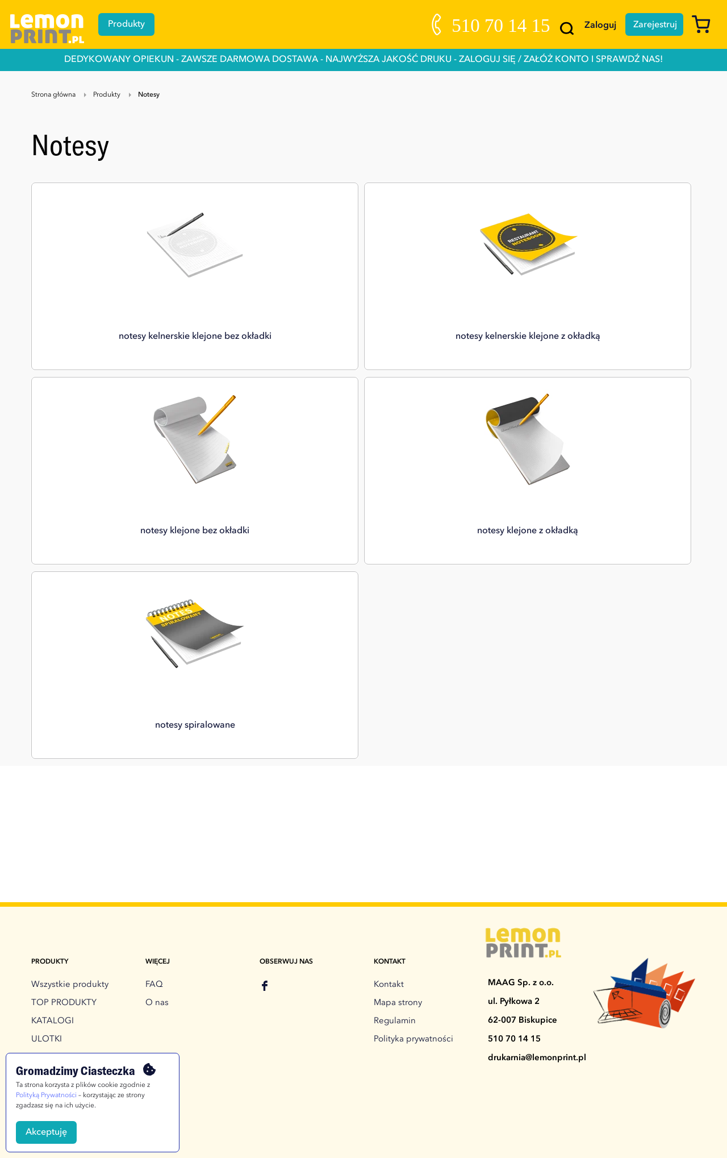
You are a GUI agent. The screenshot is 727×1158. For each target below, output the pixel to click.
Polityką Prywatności (46, 1095)
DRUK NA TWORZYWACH (83, 1027)
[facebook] (265, 793)
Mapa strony (398, 808)
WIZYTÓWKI (56, 881)
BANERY (48, 863)
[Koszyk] (705, 29)
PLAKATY (49, 899)
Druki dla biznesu (66, 1045)
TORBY (45, 990)
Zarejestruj (652, 24)
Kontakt (389, 790)
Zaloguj (593, 25)
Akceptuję (46, 1132)
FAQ (154, 790)
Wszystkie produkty (69, 790)
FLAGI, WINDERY (65, 936)
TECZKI (45, 954)
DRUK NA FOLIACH (69, 1009)
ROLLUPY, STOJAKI (69, 918)
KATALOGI (52, 827)
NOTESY (48, 972)
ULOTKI (46, 845)
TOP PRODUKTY (64, 808)
